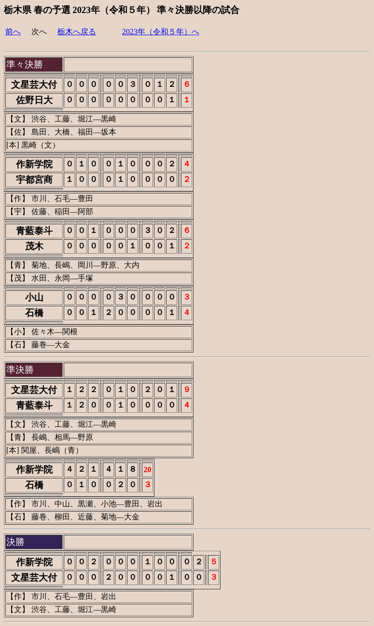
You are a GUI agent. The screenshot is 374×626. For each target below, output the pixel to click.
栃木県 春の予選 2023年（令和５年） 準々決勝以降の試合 (121, 10)
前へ (13, 31)
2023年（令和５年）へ (160, 31)
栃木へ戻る (76, 31)
